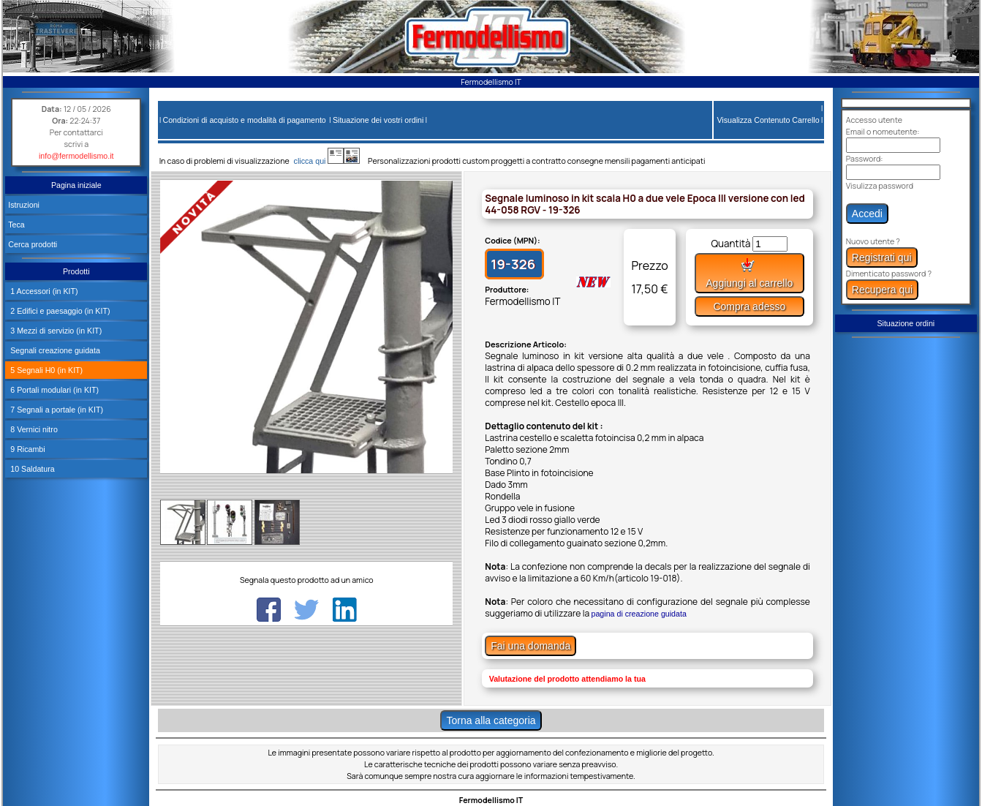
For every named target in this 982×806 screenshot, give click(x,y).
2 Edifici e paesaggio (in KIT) (59, 310)
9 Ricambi (26, 449)
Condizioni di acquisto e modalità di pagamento (243, 120)
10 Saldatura (31, 468)
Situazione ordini (905, 323)
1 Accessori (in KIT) (43, 291)
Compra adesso (749, 306)
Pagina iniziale (76, 185)
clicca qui (317, 161)
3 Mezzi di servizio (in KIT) (55, 330)
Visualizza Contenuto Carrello (768, 120)
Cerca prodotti (32, 244)
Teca (16, 224)
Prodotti (76, 271)
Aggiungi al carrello (749, 273)
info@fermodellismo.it (76, 155)
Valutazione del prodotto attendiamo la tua (567, 678)
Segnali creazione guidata (54, 350)
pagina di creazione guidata (639, 613)
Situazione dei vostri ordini (378, 120)
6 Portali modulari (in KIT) (53, 389)
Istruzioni (23, 204)
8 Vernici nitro (33, 429)
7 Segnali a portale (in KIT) (55, 409)
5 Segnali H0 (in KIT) (45, 370)
